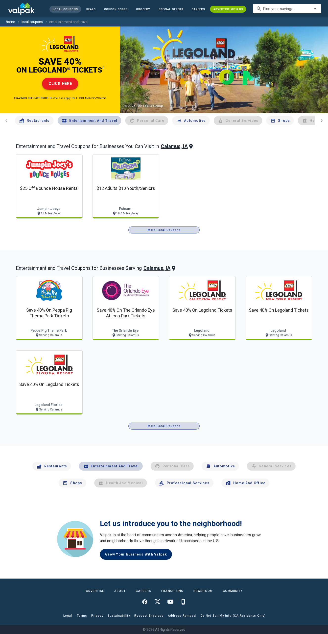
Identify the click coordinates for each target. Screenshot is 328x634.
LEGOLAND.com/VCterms (91, 98)
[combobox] (287, 8)
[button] (170, 9)
